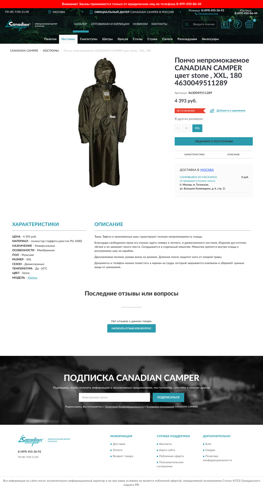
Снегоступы (88, 39)
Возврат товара (123, 456)
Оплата (118, 450)
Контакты (159, 24)
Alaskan (32, 277)
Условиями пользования (160, 406)
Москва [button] (207, 170)
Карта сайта (167, 450)
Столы (137, 39)
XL (186, 128)
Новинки (140, 24)
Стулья (152, 39)
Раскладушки (187, 39)
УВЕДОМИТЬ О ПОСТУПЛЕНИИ (214, 141)
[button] (206, 13)
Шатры (107, 39)
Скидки (210, 450)
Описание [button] (233, 154)
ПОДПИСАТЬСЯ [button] (168, 397)
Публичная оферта (171, 456)
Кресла (123, 39)
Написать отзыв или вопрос (131, 328)
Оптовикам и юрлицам (110, 24)
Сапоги (167, 39)
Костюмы (68, 39)
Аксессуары (210, 39)
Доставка (119, 444)
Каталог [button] (80, 24)
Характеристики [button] (194, 154)
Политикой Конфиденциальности (124, 406)
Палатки (50, 39)
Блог (208, 444)
